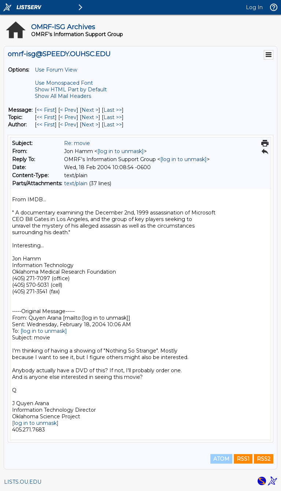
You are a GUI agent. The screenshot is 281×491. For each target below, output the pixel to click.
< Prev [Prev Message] (68, 110)
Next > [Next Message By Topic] (90, 117)
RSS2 (263, 459)
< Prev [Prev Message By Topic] (68, 117)
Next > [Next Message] (90, 110)
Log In (254, 7)
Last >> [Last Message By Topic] (113, 117)
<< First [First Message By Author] (46, 124)
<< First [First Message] (46, 110)
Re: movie (77, 143)
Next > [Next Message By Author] (90, 124)
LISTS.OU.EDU (22, 482)
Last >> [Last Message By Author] (113, 124)
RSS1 (243, 459)
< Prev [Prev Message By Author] (68, 124)
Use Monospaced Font (64, 83)
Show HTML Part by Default (71, 89)
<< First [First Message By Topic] (46, 117)
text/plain (75, 183)
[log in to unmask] (120, 151)
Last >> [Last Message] (113, 110)
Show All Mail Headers (63, 96)
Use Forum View (56, 69)
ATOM (221, 459)
